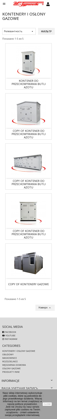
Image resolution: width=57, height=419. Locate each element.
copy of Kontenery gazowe (28, 284)
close (47, 404)
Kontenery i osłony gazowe (18, 351)
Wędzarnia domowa (14, 364)
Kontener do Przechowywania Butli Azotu (29, 84)
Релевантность (19, 31)
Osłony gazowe (11, 368)
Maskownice (9, 357)
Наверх (45, 307)
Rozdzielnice (10, 361)
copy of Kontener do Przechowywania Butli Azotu (29, 134)
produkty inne (11, 371)
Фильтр (46, 31)
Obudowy (8, 354)
